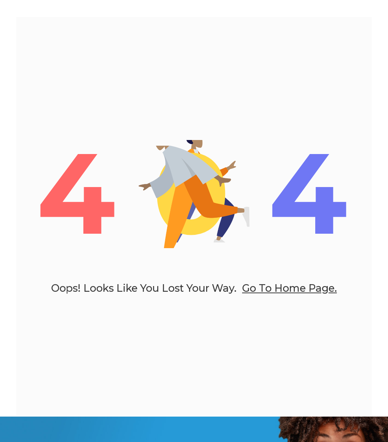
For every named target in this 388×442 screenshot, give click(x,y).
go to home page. (289, 291)
